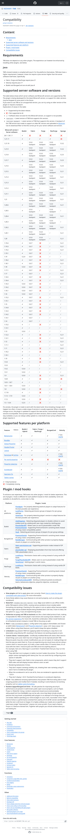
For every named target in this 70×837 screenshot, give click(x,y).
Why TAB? (9, 722)
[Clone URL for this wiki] (33, 821)
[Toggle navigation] (2, 3)
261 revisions (30, 26)
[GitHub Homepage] (29, 832)
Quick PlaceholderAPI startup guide (16, 813)
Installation (10, 724)
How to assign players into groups (15, 732)
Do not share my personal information (35, 829)
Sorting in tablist (11, 765)
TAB (14, 9)
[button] (65, 821)
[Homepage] (35, 2)
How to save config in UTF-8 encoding (16, 806)
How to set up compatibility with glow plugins (18, 807)
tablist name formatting (26, 684)
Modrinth (61, 123)
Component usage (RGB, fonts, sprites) (17, 778)
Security (24, 828)
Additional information (13, 796)
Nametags (7, 455)
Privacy (19, 828)
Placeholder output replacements (15, 786)
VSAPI (60, 437)
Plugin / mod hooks (12, 48)
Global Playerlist (9, 444)
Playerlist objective (10, 464)
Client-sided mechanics (13, 800)
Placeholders (10, 788)
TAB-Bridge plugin (11, 736)
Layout (6, 451)
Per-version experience (14, 619)
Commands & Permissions (13, 726)
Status (29, 828)
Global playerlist (11, 748)
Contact (46, 828)
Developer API (10, 802)
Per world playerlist (11, 460)
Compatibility (10, 730)
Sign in (62, 3)
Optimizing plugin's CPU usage (15, 811)
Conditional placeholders (13, 780)
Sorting (15, 455)
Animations (10, 777)
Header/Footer (9, 447)
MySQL (8, 784)
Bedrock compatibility (12, 798)
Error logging (10, 782)
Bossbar (9, 746)
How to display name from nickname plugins (18, 804)
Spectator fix (8, 474)
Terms (13, 828)
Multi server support (12, 753)
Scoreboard (8, 470)
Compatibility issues (13, 50)
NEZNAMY (8, 9)
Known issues (10, 734)
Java (10, 40)
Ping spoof (9, 759)
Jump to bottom (8, 23)
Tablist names (9, 478)
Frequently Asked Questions (14, 728)
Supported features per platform (17, 45)
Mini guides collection (12, 809)
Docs (41, 828)
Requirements (11, 38)
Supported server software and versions (20, 42)
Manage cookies (53, 828)
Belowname (8, 436)
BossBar (7, 440)
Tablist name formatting (13, 769)
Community (35, 828)
